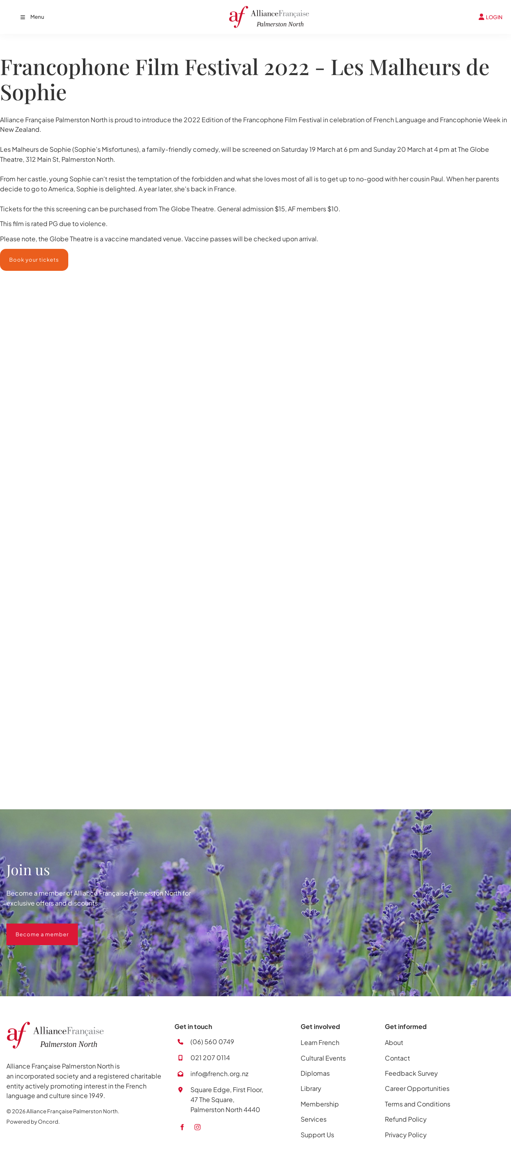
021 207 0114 (210, 1057)
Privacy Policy (406, 1134)
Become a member (32, 928)
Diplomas (315, 1073)
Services (314, 1119)
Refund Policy (406, 1119)
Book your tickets (25, 253)
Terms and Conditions (417, 1104)
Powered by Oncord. (33, 1121)
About (394, 1042)
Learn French (320, 1042)
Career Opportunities (417, 1088)
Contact (397, 1058)
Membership (320, 1104)
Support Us (317, 1134)
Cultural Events (323, 1058)
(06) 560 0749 (212, 1041)
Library (311, 1088)
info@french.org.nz (219, 1073)
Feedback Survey (411, 1073)
